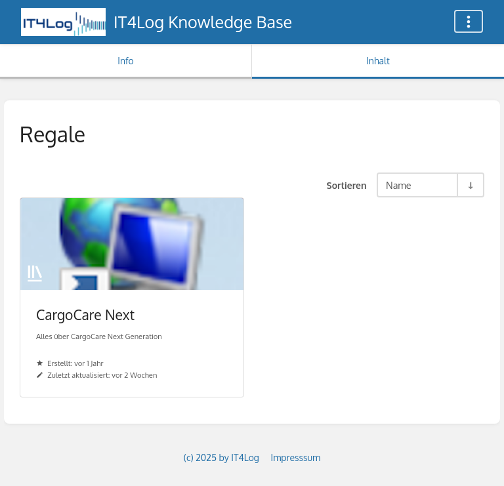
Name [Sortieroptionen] (398, 185)
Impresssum (295, 457)
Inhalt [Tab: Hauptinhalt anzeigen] (378, 60)
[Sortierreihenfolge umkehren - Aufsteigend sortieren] (470, 185)
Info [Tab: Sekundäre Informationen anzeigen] (125, 60)
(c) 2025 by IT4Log (221, 457)
